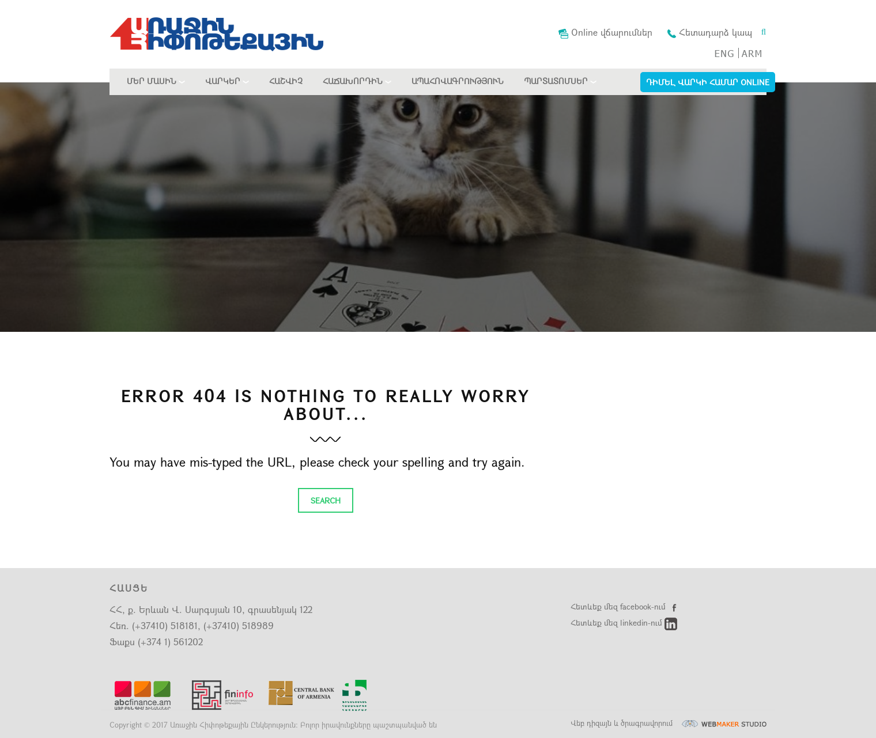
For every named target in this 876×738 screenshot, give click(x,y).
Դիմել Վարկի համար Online (707, 82)
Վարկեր (222, 80)
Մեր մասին (151, 80)
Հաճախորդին (353, 80)
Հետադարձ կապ (709, 32)
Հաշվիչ (286, 80)
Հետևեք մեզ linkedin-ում (624, 622)
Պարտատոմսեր (556, 80)
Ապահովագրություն (457, 80)
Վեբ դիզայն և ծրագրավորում (668, 723)
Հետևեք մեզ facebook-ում (626, 606)
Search (326, 500)
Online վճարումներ (605, 32)
